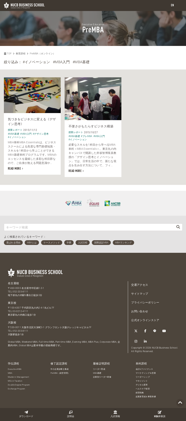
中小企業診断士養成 (60, 369)
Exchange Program (16, 389)
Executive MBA (15, 369)
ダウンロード (26, 414)
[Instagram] (136, 341)
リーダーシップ (143, 377)
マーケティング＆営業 (146, 373)
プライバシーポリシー (145, 302)
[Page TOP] (180, 403)
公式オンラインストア (145, 320)
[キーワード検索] (89, 227)
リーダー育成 (99, 369)
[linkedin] (145, 341)
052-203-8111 (20, 291)
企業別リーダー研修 (102, 377)
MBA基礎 (97, 373)
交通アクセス (139, 284)
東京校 (12, 302)
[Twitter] (136, 331)
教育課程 (20, 53)
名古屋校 (13, 283)
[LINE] (154, 331)
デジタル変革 (142, 385)
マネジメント (142, 381)
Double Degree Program (19, 385)
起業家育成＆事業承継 (146, 396)
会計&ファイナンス (144, 369)
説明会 (70, 414)
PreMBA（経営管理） (60, 373)
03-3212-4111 (20, 311)
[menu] (179, 5)
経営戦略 (140, 393)
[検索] (178, 227)
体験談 (159, 414)
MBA (10, 373)
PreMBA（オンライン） (42, 53)
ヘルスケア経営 (143, 389)
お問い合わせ (139, 311)
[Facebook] (145, 331)
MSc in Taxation (15, 381)
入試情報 (115, 414)
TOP (7, 53)
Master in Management (18, 377)
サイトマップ (139, 293)
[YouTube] (164, 331)
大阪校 (12, 322)
